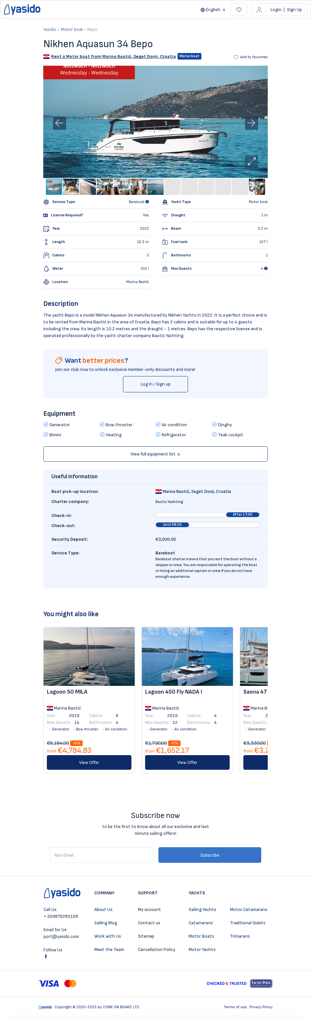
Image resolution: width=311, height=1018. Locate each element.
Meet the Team (109, 949)
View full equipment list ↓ (155, 454)
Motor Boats (201, 936)
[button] (251, 161)
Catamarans (201, 923)
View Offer (89, 762)
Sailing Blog (105, 923)
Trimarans (240, 936)
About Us (103, 909)
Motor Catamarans (248, 909)
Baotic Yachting (169, 501)
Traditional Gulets (247, 923)
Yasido (49, 29)
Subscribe (209, 855)
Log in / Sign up (155, 384)
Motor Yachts (202, 949)
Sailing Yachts (202, 909)
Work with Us (107, 936)
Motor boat (72, 29)
